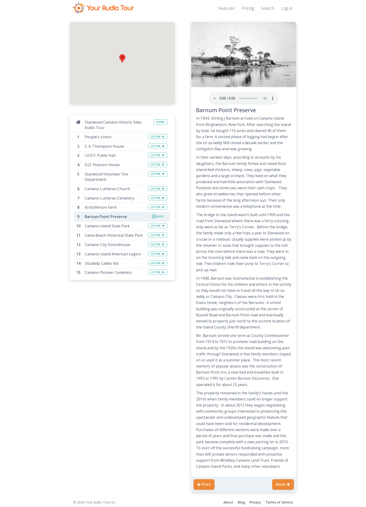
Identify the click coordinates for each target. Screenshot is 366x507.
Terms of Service (279, 502)
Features (226, 8)
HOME (160, 122)
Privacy (255, 502)
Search (267, 8)
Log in (286, 8)
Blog (241, 502)
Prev (204, 484)
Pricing (248, 8)
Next (283, 484)
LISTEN (158, 136)
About (228, 502)
